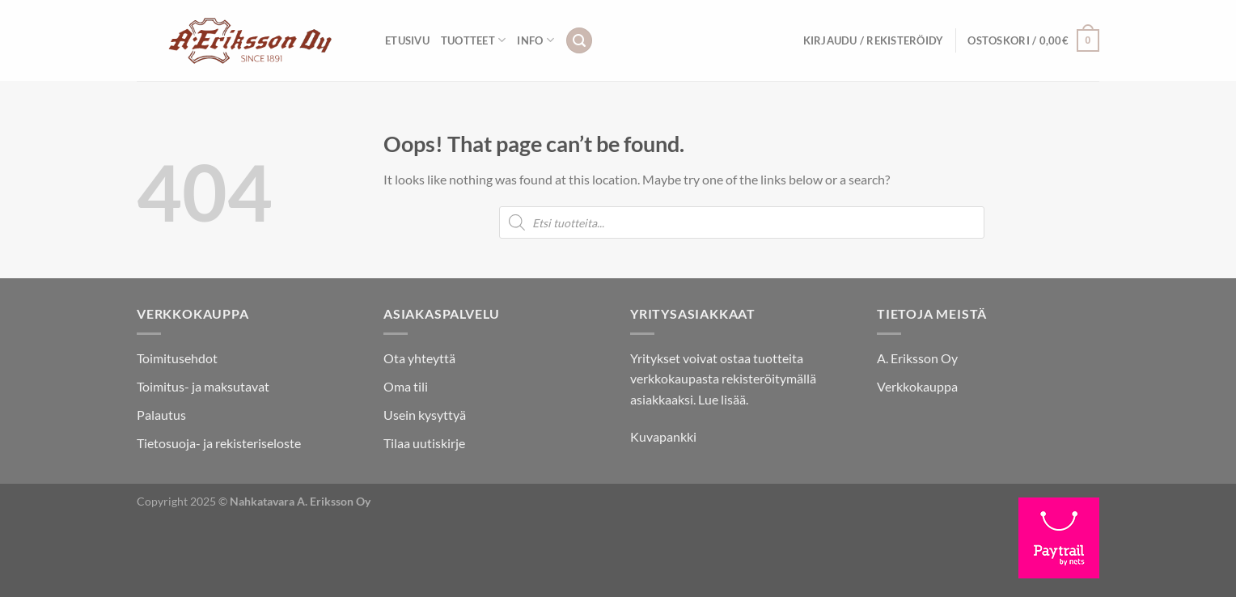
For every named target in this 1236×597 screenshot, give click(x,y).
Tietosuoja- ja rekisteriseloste (219, 443)
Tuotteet (473, 40)
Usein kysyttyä (424, 414)
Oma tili (405, 386)
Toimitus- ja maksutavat (203, 386)
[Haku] (579, 41)
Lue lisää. (723, 399)
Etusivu (407, 40)
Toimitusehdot (177, 358)
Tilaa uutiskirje (424, 443)
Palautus (161, 414)
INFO (535, 40)
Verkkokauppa (917, 386)
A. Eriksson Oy (917, 358)
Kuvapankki (663, 436)
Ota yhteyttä (419, 358)
